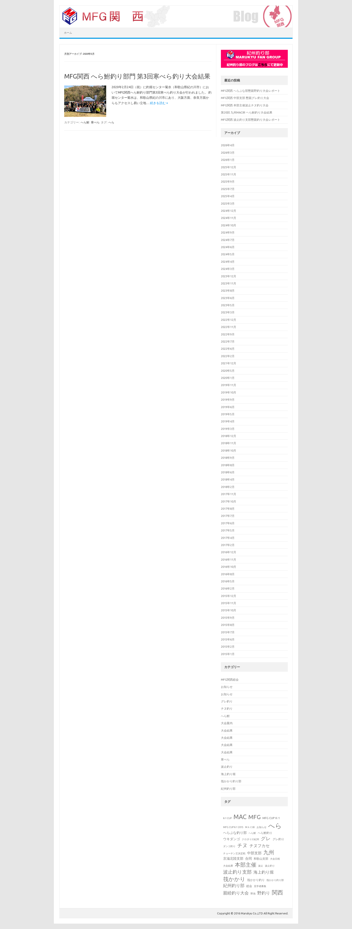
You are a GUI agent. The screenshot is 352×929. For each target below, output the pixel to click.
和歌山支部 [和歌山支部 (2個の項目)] (261, 858)
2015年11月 (228, 603)
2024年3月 (228, 268)
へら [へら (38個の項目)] (275, 825)
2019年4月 (228, 421)
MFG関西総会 (230, 679)
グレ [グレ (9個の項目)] (266, 838)
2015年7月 (228, 632)
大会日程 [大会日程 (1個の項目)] (275, 858)
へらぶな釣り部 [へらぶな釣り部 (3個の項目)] (235, 833)
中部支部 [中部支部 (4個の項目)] (254, 853)
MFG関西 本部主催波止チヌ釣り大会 (244, 105)
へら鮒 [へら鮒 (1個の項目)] (252, 833)
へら (111, 122)
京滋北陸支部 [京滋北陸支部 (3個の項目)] (233, 858)
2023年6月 (228, 297)
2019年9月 (228, 399)
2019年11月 (228, 385)
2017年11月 (228, 494)
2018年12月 (228, 435)
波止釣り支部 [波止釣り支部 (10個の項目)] (237, 871)
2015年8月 (228, 624)
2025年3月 (228, 203)
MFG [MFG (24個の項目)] (254, 816)
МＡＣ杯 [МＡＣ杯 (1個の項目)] (250, 827)
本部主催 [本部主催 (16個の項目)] (245, 865)
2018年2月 (228, 486)
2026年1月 (228, 159)
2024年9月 (228, 232)
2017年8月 (228, 508)
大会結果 (227, 730)
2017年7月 (228, 515)
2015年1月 (228, 654)
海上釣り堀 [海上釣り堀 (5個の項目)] (263, 872)
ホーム (68, 32)
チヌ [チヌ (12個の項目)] (242, 845)
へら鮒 (85, 122)
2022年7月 (228, 341)
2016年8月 (228, 574)
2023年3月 (228, 312)
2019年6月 (228, 407)
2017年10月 (228, 501)
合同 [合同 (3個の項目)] (248, 858)
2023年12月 (228, 276)
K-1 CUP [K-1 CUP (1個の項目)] (227, 818)
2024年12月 (228, 210)
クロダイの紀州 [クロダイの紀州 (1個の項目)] (250, 839)
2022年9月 (228, 334)
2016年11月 (228, 559)
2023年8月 (228, 290)
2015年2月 (228, 646)
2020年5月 (228, 370)
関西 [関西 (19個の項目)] (277, 892)
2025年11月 (228, 174)
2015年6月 (228, 639)
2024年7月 (228, 239)
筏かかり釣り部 (231, 781)
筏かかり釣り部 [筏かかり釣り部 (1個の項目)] (275, 880)
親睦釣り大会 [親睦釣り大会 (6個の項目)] (236, 893)
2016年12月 (228, 552)
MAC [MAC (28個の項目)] (239, 816)
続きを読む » (159, 103)
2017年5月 (228, 530)
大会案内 (227, 723)
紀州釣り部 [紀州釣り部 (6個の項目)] (233, 885)
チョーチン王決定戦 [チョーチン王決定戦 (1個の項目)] (234, 853)
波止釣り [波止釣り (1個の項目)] (270, 865)
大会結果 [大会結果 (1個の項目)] (228, 865)
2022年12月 (228, 319)
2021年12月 (228, 363)
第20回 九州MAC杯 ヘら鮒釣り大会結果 (246, 112)
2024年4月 (228, 261)
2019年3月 (228, 428)
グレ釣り (227, 701)
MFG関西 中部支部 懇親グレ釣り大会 (245, 97)
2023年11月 (228, 283)
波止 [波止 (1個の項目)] (260, 865)
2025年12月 (228, 167)
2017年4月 (228, 537)
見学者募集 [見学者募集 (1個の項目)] (260, 886)
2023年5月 (228, 305)
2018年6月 (228, 472)
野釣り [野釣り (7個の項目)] (263, 892)
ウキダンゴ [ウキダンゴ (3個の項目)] (231, 839)
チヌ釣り (227, 708)
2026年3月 (228, 152)
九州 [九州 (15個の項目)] (268, 852)
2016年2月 (228, 588)
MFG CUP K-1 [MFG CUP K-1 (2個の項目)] (271, 818)
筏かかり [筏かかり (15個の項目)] (234, 879)
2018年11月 (228, 443)
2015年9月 (228, 617)
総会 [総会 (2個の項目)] (249, 886)
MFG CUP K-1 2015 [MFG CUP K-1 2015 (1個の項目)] (233, 827)
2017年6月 (228, 523)
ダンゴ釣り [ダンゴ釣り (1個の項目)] (229, 846)
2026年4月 (228, 145)
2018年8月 (228, 465)
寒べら (95, 122)
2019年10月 (228, 392)
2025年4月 (228, 196)
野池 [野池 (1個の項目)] (253, 893)
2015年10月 (228, 610)
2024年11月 (228, 217)
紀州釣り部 (228, 788)
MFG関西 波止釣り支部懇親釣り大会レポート (250, 119)
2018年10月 (228, 450)
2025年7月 (228, 188)
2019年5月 (228, 414)
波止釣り (227, 766)
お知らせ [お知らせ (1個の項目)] (261, 827)
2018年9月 (228, 457)
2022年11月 (228, 326)
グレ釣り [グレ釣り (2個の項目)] (278, 839)
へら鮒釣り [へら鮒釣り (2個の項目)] (265, 833)
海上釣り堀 (228, 774)
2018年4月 (228, 479)
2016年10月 (228, 566)
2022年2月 (228, 356)
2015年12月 (228, 595)
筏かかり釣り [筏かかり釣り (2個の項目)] (256, 880)
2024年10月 (228, 225)
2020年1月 (228, 377)
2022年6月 (228, 348)
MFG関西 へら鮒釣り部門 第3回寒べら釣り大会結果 (137, 76)
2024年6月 (228, 247)
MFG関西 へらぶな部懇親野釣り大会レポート (250, 90)
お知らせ (227, 686)
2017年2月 (228, 544)
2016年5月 (228, 581)
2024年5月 (228, 254)
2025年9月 (228, 181)
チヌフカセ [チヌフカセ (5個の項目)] (259, 846)
